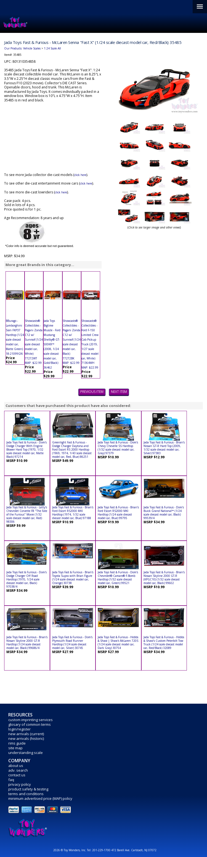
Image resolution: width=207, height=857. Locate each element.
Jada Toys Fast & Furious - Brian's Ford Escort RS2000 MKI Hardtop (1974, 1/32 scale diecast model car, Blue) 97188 (72, 512)
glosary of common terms (29, 724)
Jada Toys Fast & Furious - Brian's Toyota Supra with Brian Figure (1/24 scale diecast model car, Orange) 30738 (72, 577)
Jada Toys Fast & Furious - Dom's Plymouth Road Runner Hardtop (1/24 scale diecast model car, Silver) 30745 (72, 642)
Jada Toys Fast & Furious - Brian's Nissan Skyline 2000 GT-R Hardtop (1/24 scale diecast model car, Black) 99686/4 (26, 642)
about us (15, 765)
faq (11, 779)
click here (80, 175)
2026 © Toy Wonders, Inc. (70, 850)
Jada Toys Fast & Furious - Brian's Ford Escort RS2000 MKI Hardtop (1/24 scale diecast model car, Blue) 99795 (118, 512)
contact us (16, 774)
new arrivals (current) (26, 733)
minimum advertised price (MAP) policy (40, 798)
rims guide (17, 743)
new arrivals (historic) (26, 738)
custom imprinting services (30, 719)
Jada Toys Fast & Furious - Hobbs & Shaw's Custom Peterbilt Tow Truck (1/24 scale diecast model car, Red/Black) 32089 (164, 642)
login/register (19, 729)
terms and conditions (26, 793)
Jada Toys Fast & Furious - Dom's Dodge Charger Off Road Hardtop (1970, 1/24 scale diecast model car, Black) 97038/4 (26, 579)
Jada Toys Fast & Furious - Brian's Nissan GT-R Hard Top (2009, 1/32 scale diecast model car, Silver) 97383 (164, 447)
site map (15, 747)
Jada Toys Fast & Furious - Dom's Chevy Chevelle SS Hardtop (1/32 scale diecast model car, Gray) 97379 (118, 447)
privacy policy (19, 784)
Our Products (13, 48)
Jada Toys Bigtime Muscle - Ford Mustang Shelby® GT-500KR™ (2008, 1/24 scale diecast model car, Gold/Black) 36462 (52, 344)
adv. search (18, 770)
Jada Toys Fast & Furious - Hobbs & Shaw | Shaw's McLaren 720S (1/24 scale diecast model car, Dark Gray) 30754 (118, 642)
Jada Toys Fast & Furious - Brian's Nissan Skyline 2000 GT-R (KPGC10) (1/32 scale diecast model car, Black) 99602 (164, 577)
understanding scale (25, 752)
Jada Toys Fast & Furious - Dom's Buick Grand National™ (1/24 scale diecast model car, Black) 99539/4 (164, 512)
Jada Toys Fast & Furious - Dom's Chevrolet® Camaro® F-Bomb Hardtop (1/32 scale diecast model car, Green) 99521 (118, 577)
